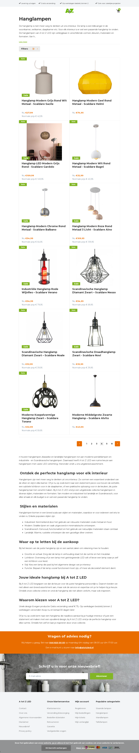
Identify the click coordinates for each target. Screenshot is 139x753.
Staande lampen (103, 708)
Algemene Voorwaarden (30, 717)
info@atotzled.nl (84, 647)
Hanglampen (102, 713)
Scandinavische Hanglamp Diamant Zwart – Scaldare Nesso (94, 291)
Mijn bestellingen (82, 713)
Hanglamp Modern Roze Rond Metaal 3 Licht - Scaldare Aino (92, 228)
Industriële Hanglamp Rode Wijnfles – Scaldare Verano (40, 291)
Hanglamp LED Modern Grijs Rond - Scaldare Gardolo (40, 165)
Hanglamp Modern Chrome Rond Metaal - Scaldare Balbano (44, 228)
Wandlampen (102, 717)
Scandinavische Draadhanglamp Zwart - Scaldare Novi (93, 354)
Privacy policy (25, 731)
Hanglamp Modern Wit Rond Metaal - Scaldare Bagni (91, 165)
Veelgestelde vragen (56, 731)
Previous (79, 443)
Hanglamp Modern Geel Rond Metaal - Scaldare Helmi (91, 102)
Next (117, 443)
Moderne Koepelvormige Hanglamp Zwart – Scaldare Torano (40, 418)
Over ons (23, 713)
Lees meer (23, 42)
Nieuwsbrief (24, 726)
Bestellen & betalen (56, 717)
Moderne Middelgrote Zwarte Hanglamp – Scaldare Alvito (92, 416)
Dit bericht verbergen (56, 748)
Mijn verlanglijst (82, 722)
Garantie (51, 726)
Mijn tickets (80, 717)
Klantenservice (54, 708)
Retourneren (53, 722)
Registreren (80, 708)
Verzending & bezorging (58, 713)
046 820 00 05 (57, 642)
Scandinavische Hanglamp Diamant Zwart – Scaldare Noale (43, 354)
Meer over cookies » (85, 748)
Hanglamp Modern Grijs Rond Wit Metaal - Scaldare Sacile (44, 102)
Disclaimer (24, 722)
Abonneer (101, 676)
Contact (22, 708)
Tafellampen (101, 722)
